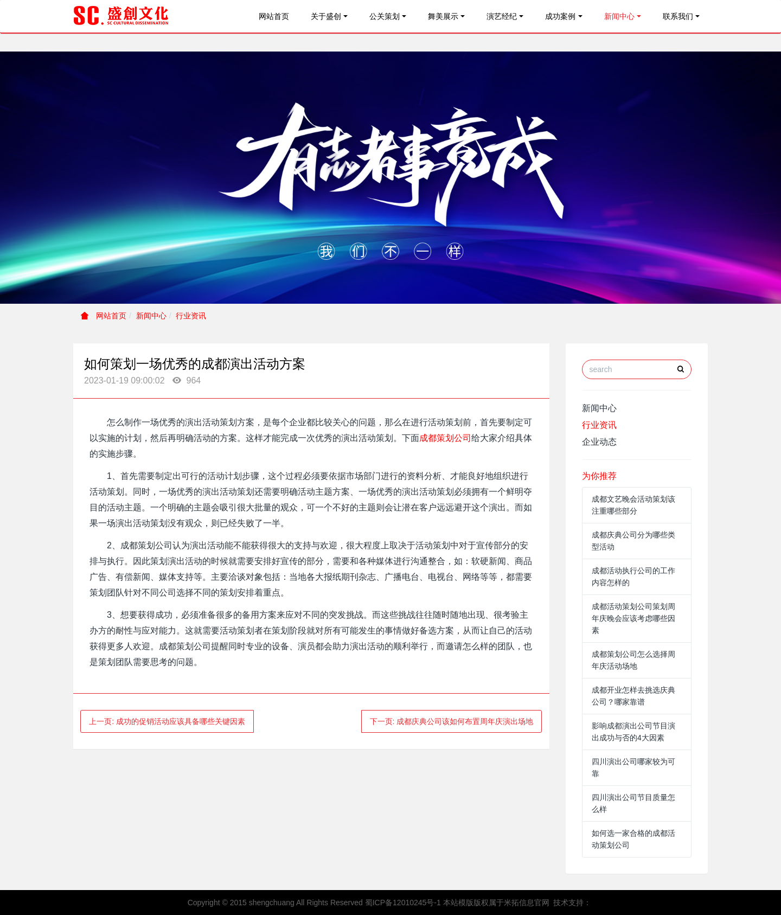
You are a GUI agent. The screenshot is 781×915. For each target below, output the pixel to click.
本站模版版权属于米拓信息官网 (496, 902)
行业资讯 (191, 315)
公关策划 (384, 16)
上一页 (167, 721)
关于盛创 (326, 16)
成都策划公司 (445, 438)
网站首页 (274, 16)
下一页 (452, 721)
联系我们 (678, 16)
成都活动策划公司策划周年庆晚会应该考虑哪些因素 (633, 618)
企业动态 (599, 441)
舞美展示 (443, 16)
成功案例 (560, 16)
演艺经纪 (501, 16)
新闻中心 (619, 16)
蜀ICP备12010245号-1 (403, 902)
